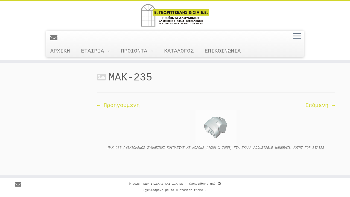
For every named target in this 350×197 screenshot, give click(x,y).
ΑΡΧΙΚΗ (60, 51)
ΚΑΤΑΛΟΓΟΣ (179, 51)
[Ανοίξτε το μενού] (297, 36)
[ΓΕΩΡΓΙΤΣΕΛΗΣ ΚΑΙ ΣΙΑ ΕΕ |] (175, 15)
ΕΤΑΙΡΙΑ (95, 51)
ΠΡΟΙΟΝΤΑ (137, 51)
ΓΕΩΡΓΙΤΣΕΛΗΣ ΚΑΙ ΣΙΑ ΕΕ (162, 184)
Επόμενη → (320, 105)
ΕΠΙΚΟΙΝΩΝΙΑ (223, 51)
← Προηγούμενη (118, 105)
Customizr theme (189, 190)
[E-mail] (55, 38)
